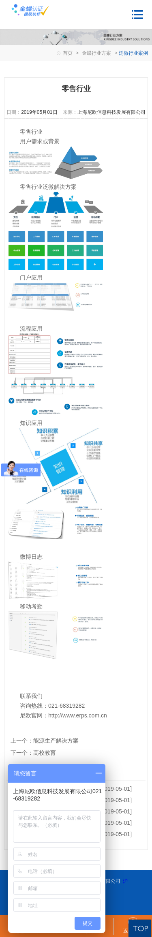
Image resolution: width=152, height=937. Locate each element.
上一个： (22, 740)
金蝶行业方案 (96, 53)
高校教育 (44, 752)
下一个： (22, 752)
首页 (68, 53)
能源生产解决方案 (56, 740)
